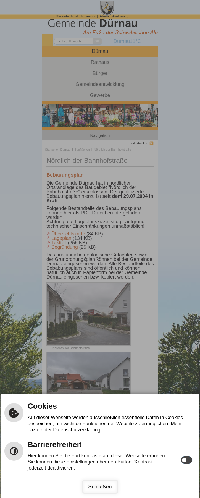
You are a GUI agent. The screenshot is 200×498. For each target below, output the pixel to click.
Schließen (100, 486)
